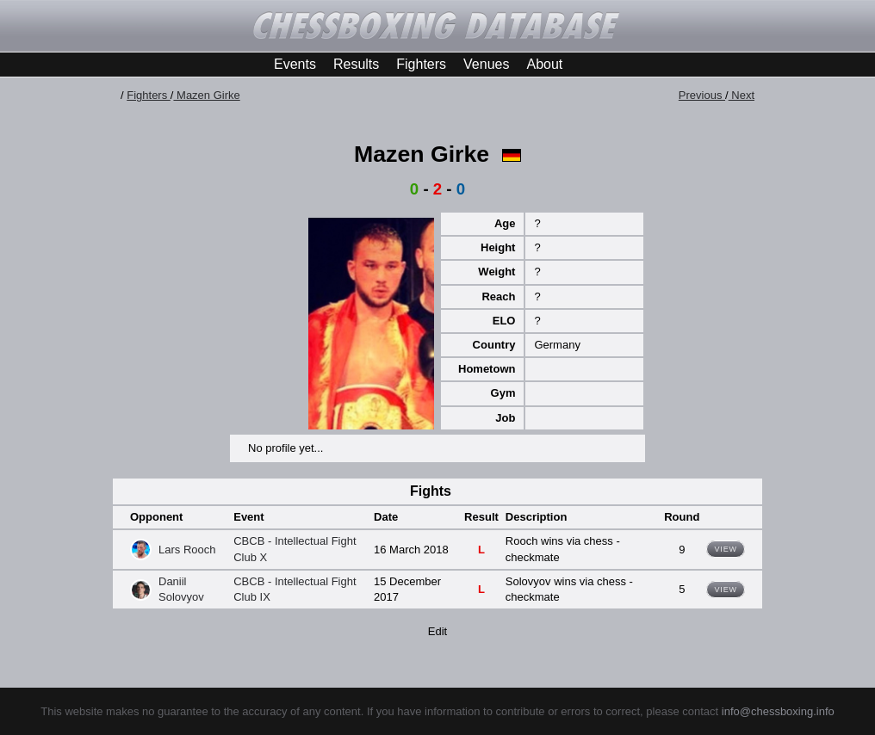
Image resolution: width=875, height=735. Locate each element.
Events (295, 64)
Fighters (421, 64)
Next (741, 95)
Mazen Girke (206, 95)
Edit (437, 631)
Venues (486, 64)
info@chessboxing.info (778, 711)
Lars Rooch (186, 549)
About (544, 64)
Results (356, 64)
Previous (702, 95)
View (725, 549)
